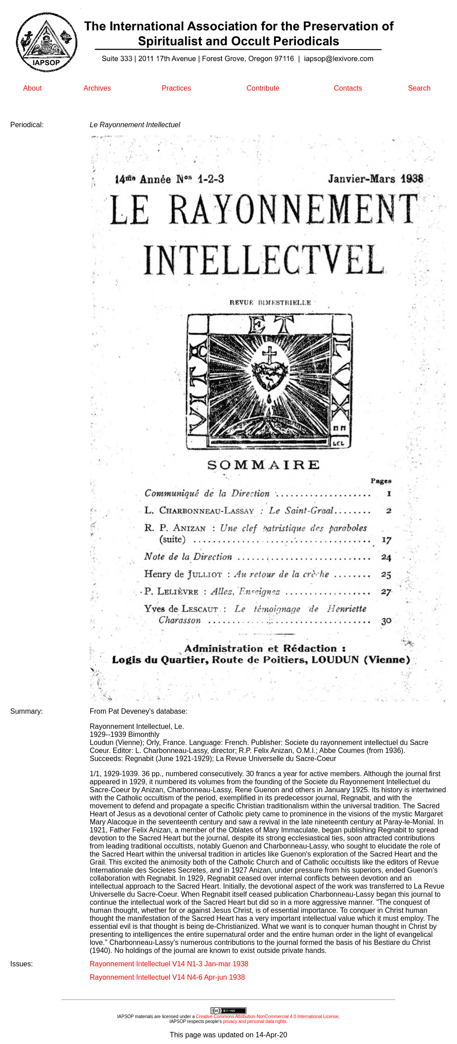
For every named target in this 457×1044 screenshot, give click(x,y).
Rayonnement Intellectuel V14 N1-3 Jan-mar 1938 (169, 964)
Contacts (348, 88)
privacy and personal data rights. (255, 1021)
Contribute (262, 88)
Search (419, 88)
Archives (97, 88)
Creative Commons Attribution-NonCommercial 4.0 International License (267, 1016)
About (32, 88)
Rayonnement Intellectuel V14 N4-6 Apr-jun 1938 (167, 977)
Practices (176, 88)
